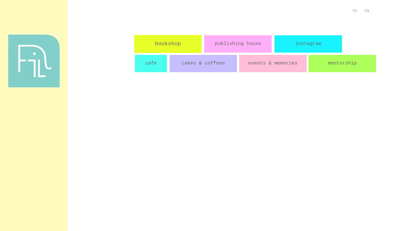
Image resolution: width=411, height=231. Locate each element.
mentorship (342, 63)
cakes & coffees (203, 63)
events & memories (272, 63)
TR (354, 11)
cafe (151, 63)
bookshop (168, 44)
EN (367, 11)
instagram (308, 44)
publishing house (238, 44)
